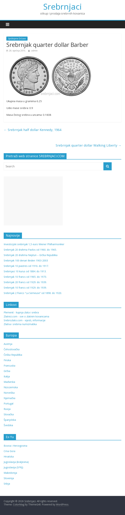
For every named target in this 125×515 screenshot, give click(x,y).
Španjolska (10, 419)
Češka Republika (13, 354)
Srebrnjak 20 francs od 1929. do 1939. (25, 282)
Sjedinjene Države (17, 38)
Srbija (7, 483)
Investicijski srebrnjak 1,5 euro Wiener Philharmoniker (34, 244)
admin (34, 50)
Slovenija (9, 478)
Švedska (8, 425)
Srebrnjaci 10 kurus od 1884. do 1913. (25, 271)
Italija (7, 376)
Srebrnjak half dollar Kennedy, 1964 (32, 130)
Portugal (8, 403)
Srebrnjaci (62, 6)
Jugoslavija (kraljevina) (16, 462)
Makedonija (10, 472)
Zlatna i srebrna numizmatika (20, 324)
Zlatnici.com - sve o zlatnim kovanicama (26, 316)
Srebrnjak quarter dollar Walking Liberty (88, 145)
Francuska (9, 365)
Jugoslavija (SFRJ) (13, 467)
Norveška (9, 392)
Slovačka (9, 414)
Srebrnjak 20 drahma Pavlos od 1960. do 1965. (30, 249)
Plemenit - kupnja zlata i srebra (21, 312)
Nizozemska (11, 387)
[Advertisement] (33, 200)
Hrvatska (9, 456)
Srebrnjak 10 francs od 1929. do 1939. (25, 287)
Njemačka (9, 398)
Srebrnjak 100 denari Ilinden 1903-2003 (26, 260)
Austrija (8, 344)
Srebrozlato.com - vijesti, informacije (24, 320)
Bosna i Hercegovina (15, 445)
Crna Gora (9, 451)
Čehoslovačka (11, 349)
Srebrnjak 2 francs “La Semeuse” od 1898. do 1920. (33, 293)
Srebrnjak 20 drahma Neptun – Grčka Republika (30, 255)
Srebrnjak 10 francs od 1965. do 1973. (25, 276)
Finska (7, 360)
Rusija (7, 409)
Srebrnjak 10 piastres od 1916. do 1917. (26, 266)
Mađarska (9, 381)
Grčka (7, 371)
